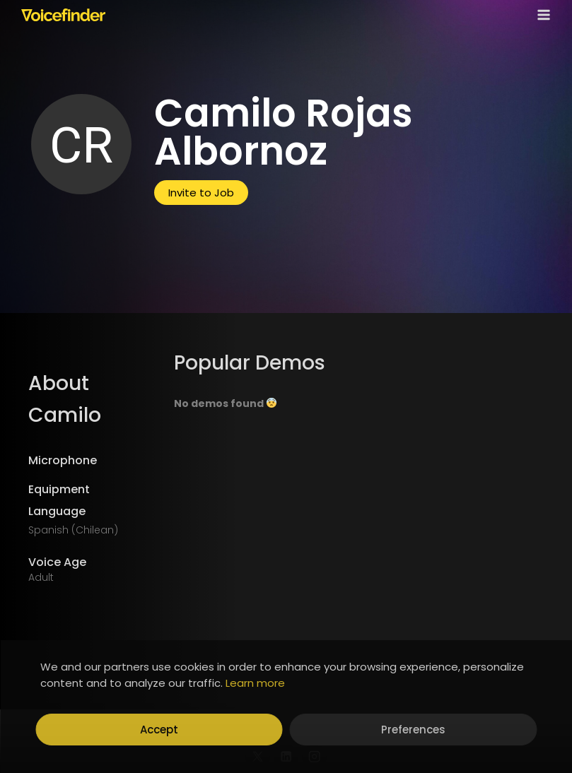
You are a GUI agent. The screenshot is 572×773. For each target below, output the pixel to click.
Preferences (413, 729)
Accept (159, 729)
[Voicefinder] (63, 14)
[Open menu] (541, 14)
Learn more (255, 682)
